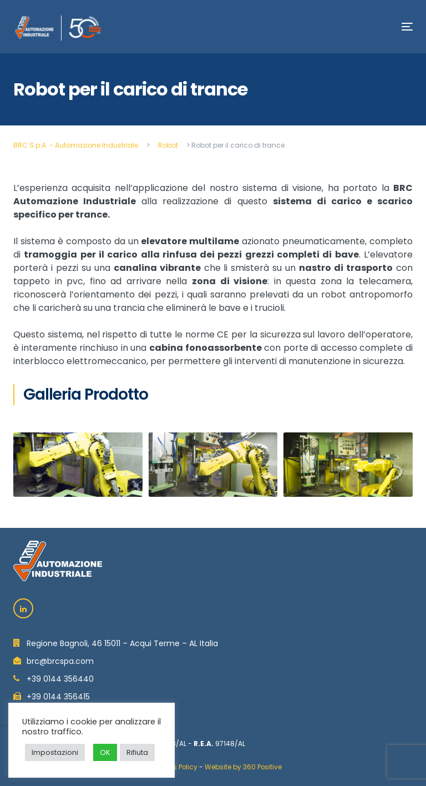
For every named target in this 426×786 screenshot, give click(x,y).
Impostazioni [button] (55, 752)
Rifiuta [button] (137, 752)
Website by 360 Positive (243, 767)
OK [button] (105, 752)
